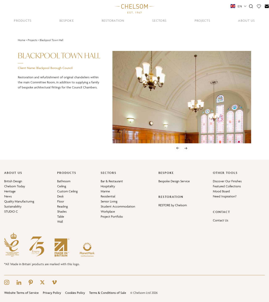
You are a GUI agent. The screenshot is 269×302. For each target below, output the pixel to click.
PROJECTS (202, 21)
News (8, 196)
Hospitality (108, 186)
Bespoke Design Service (174, 181)
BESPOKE (66, 21)
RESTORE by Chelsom (172, 205)
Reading (62, 206)
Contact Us (220, 220)
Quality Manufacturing (19, 201)
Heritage (10, 191)
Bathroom (63, 181)
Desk (60, 196)
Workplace (108, 211)
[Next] (186, 148)
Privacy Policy (52, 293)
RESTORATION (113, 21)
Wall (60, 222)
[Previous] (177, 148)
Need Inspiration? (224, 196)
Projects (32, 40)
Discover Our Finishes (227, 181)
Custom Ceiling (67, 191)
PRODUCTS (23, 21)
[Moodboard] (259, 6)
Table (60, 216)
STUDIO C (11, 211)
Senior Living (109, 201)
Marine (105, 191)
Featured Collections (227, 186)
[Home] (134, 8)
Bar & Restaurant (112, 181)
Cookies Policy (75, 293)
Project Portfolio (112, 216)
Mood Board (221, 191)
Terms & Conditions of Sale (107, 293)
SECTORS (159, 21)
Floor (60, 201)
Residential (108, 196)
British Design (13, 181)
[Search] (251, 6)
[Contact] (267, 6)
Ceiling (61, 186)
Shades (62, 211)
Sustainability (12, 206)
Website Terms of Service (21, 293)
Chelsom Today (14, 186)
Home (21, 40)
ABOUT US (246, 21)
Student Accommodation (118, 206)
